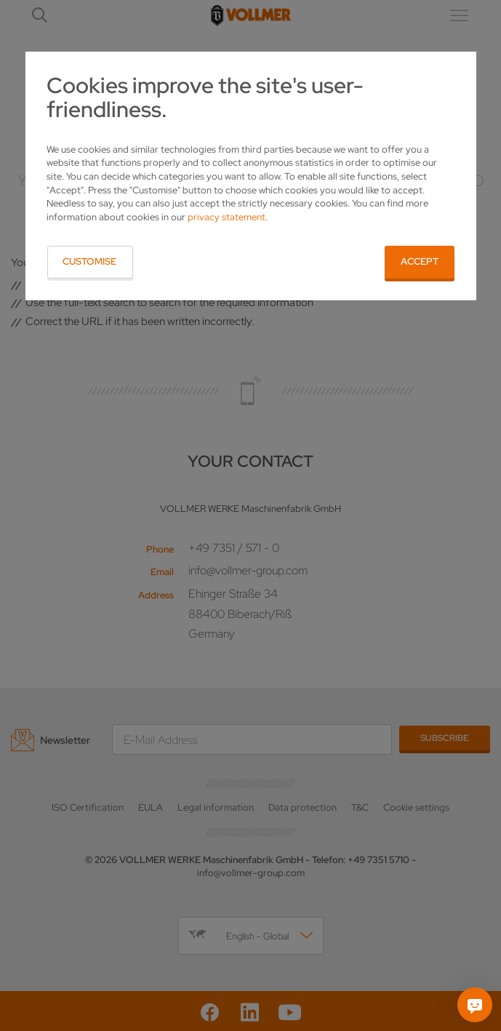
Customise (89, 261)
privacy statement (226, 217)
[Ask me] (474, 1004)
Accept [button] (419, 261)
